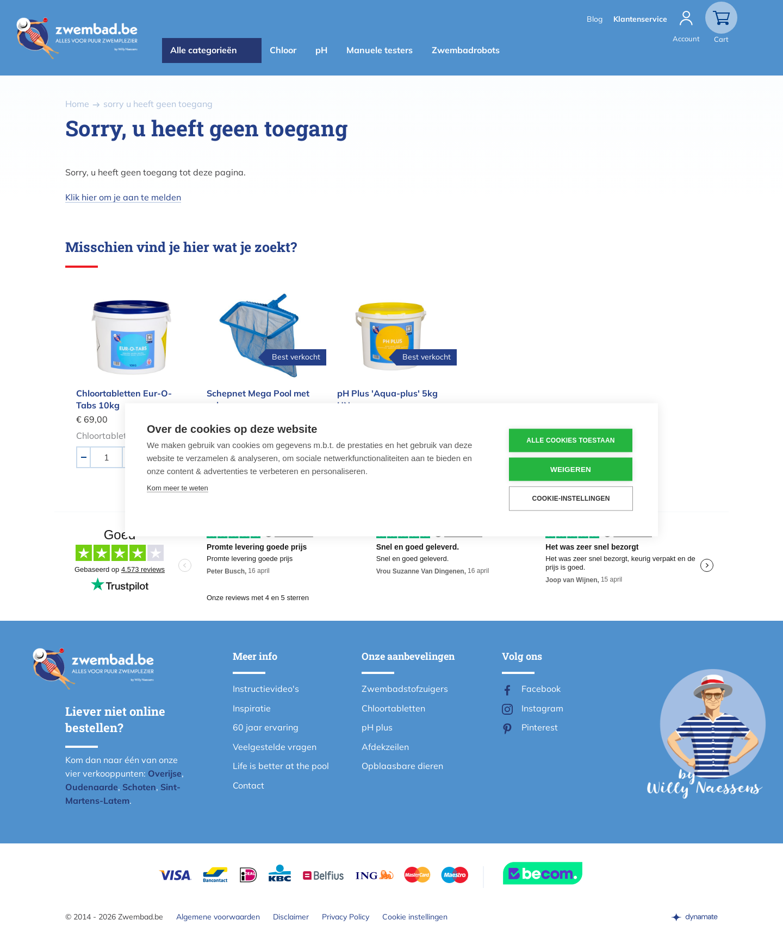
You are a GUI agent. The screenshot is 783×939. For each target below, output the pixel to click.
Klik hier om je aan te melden (123, 197)
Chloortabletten (393, 708)
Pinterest (539, 727)
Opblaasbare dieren (402, 765)
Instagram (542, 708)
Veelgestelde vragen (274, 746)
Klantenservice (640, 19)
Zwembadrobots (466, 50)
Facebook (541, 688)
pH (321, 50)
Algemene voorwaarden (218, 917)
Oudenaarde (91, 787)
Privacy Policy (345, 917)
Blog (594, 19)
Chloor (283, 50)
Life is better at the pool (281, 765)
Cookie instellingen (415, 917)
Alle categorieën (203, 50)
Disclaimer (291, 917)
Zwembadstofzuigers (405, 688)
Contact (248, 785)
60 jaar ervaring (266, 727)
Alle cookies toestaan (570, 440)
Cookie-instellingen (571, 498)
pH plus (377, 727)
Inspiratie (252, 708)
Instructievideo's (266, 688)
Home (77, 103)
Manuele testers (379, 50)
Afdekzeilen (385, 746)
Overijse (165, 773)
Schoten (139, 787)
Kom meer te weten (177, 487)
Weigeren (570, 469)
